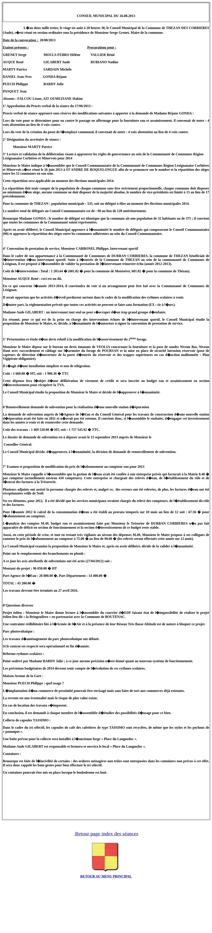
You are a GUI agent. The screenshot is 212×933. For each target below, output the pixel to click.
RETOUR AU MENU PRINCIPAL (106, 876)
